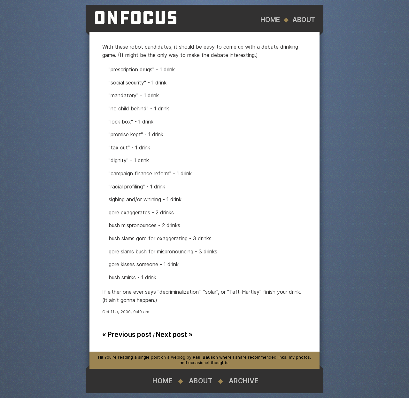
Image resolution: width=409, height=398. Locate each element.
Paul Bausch (205, 357)
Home (270, 20)
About (303, 20)
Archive (244, 381)
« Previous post (126, 334)
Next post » (174, 334)
